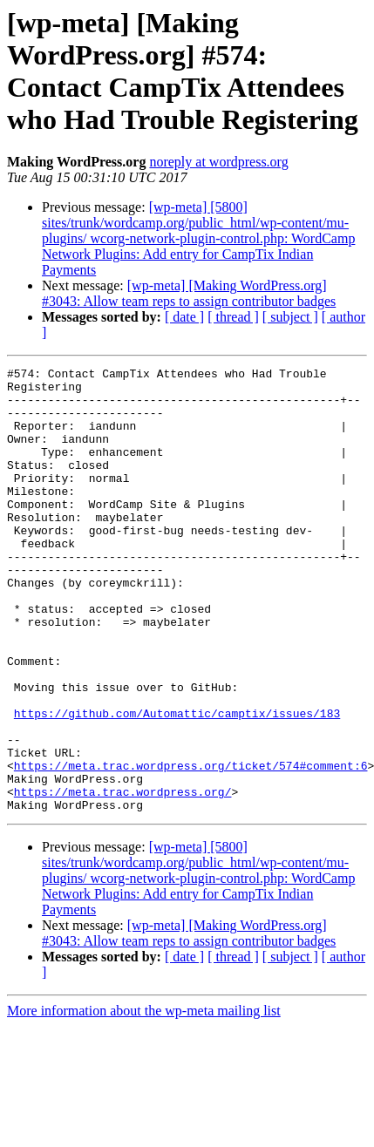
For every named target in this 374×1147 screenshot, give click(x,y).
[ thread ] (233, 316)
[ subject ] (290, 316)
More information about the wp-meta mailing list (144, 1099)
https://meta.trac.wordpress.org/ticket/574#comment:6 (191, 846)
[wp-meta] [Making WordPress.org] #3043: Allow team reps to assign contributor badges (189, 293)
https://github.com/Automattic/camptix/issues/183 (177, 783)
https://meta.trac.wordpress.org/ (123, 878)
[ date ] (184, 316)
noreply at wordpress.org (218, 161)
